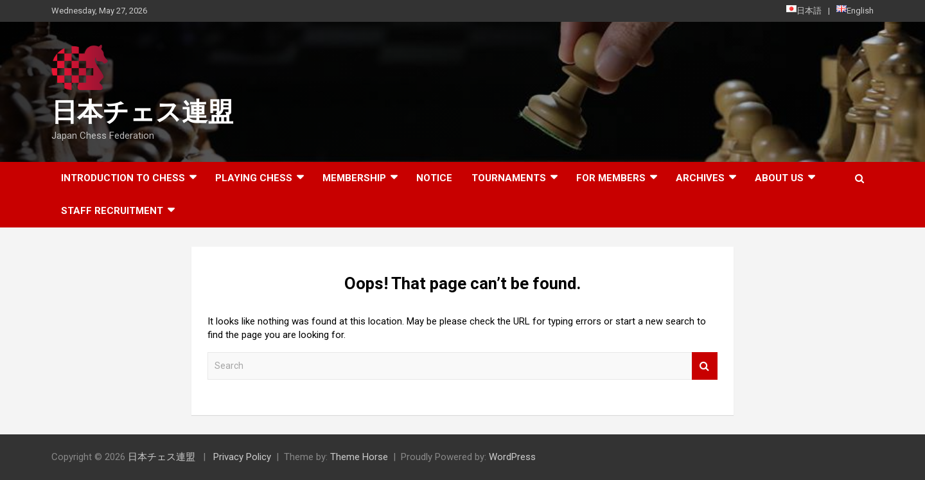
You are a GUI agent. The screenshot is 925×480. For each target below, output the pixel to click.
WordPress (512, 457)
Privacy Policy (242, 457)
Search (705, 366)
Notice (434, 178)
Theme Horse (359, 457)
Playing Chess (253, 178)
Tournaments (508, 178)
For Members (611, 178)
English (855, 10)
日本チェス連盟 (142, 112)
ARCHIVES (700, 178)
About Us (779, 178)
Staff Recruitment (112, 211)
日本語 (804, 10)
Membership (354, 178)
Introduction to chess (123, 178)
